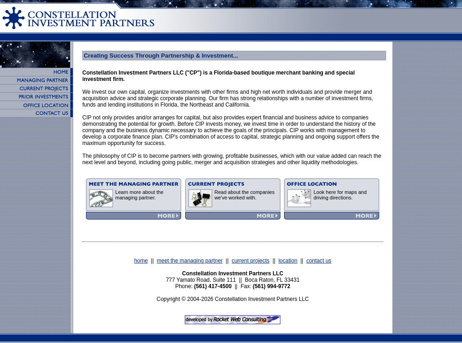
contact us (319, 260)
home (141, 260)
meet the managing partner (190, 260)
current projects (250, 260)
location (288, 260)
